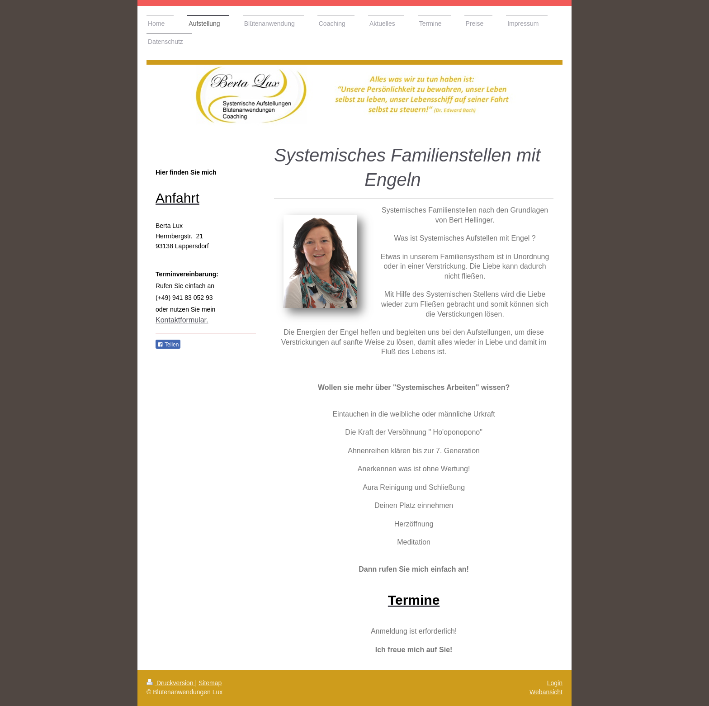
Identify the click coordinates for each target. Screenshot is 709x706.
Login (554, 683)
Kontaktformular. (182, 320)
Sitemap (210, 683)
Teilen (168, 344)
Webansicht (545, 692)
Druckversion (171, 683)
